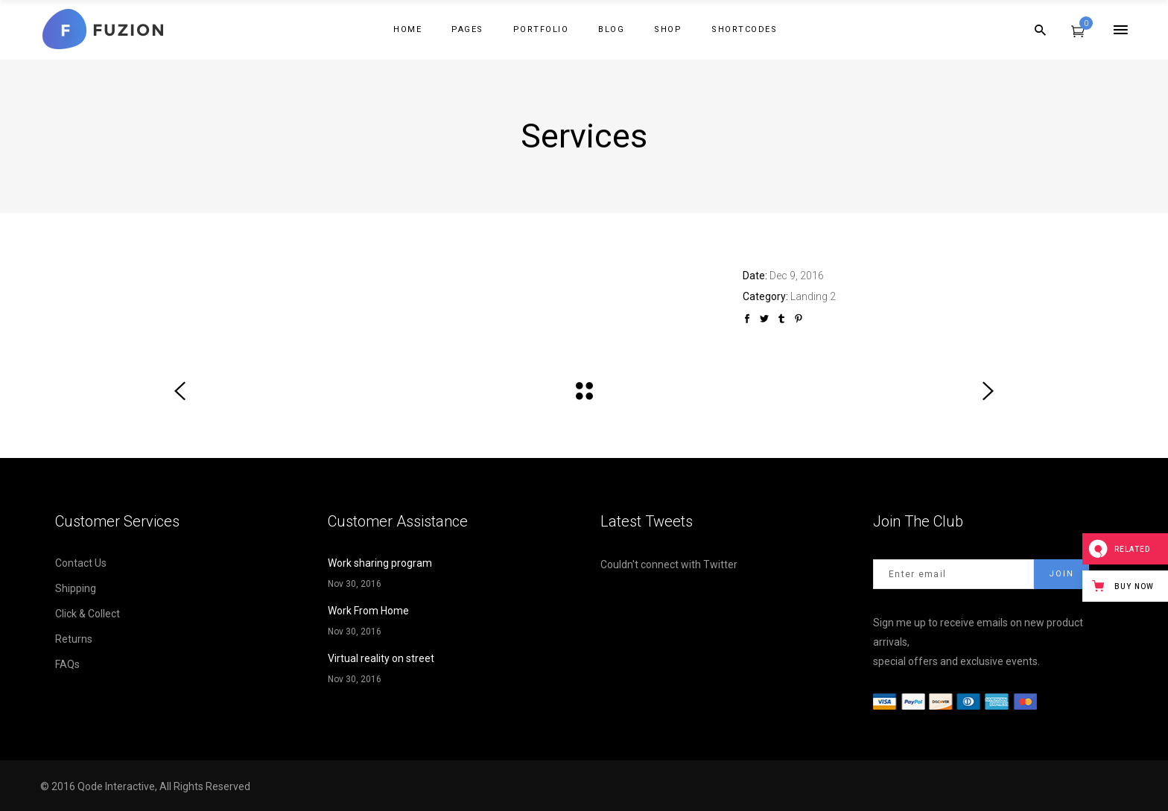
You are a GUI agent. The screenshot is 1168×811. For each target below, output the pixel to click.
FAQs (67, 664)
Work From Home (368, 611)
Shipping (75, 588)
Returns (73, 639)
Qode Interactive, (118, 786)
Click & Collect (87, 614)
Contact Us (81, 563)
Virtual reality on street (381, 658)
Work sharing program (380, 563)
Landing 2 (813, 296)
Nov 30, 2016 (354, 584)
